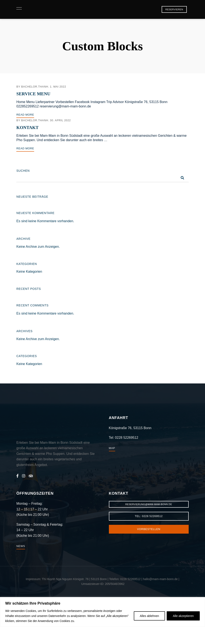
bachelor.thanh (34, 86)
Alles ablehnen (149, 616)
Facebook (17, 476)
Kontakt (27, 127)
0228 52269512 (126, 437)
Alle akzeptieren (183, 616)
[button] (174, 9)
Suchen (23, 170)
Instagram (23, 476)
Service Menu (33, 93)
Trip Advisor (31, 476)
